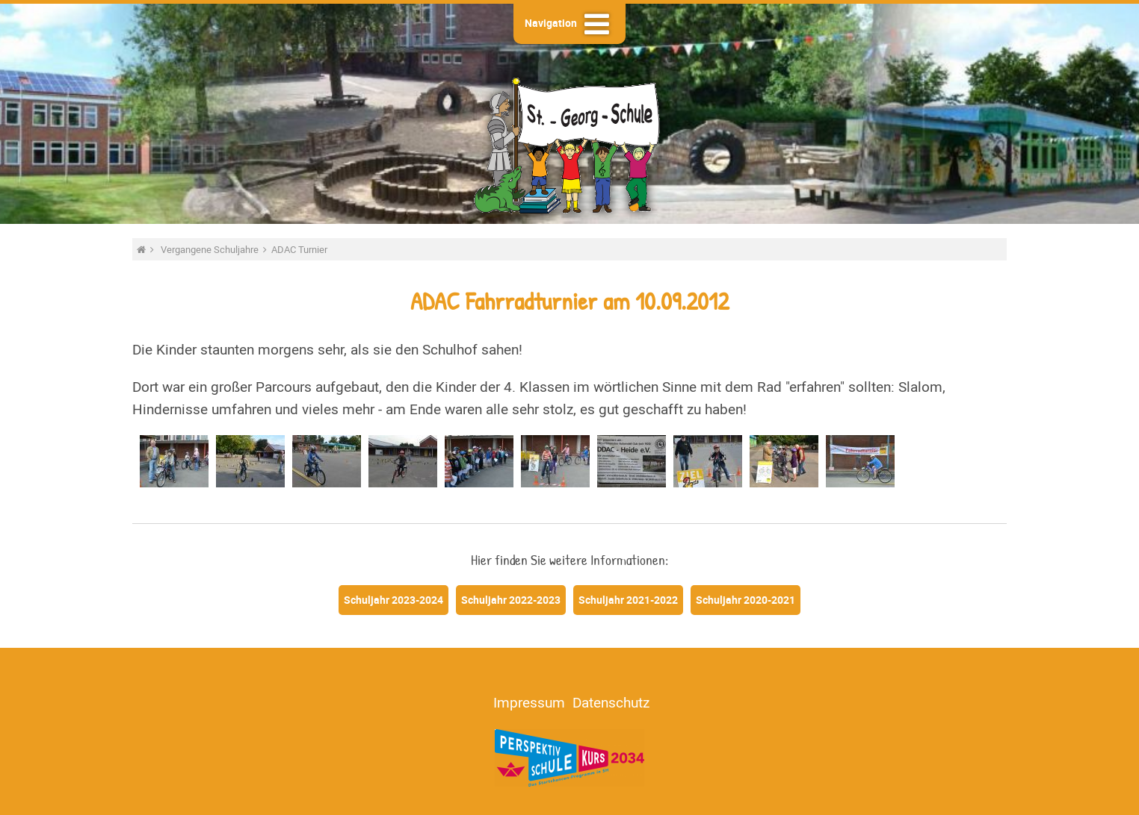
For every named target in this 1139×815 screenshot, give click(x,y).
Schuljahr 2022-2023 (511, 600)
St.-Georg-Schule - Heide (569, 143)
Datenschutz (610, 702)
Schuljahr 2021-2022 (628, 600)
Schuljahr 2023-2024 (393, 600)
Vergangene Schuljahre (211, 249)
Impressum (529, 702)
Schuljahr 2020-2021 (745, 600)
